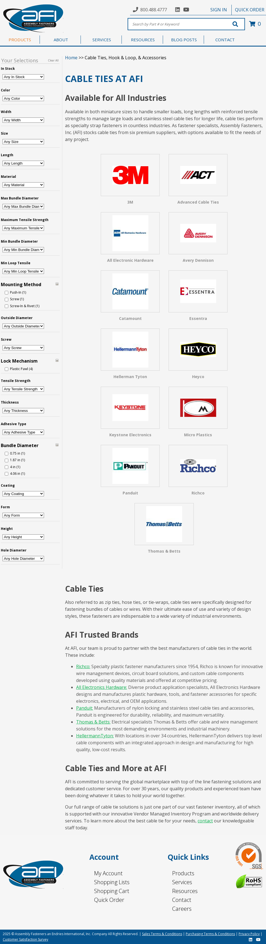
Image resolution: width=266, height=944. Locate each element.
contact (205, 821)
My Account (108, 873)
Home (71, 58)
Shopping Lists (112, 882)
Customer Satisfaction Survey (25, 939)
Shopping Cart (111, 891)
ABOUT (61, 39)
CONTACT (225, 39)
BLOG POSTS (184, 39)
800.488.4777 (153, 10)
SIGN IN (218, 10)
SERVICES (101, 39)
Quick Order (109, 900)
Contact (181, 900)
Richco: (83, 666)
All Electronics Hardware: (101, 687)
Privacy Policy (249, 934)
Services (182, 882)
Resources (185, 891)
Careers (182, 908)
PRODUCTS (20, 39)
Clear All (53, 60)
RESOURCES (143, 39)
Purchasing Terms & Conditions (210, 934)
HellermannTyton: (95, 736)
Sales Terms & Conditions (162, 934)
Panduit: (84, 708)
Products (183, 873)
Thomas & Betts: (93, 722)
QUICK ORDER (249, 10)
